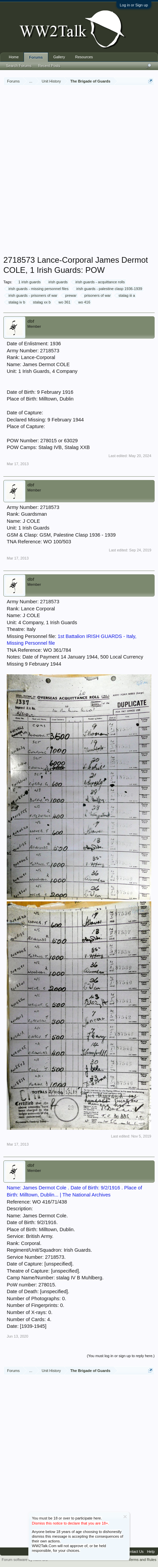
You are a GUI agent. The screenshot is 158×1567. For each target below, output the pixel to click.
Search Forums (18, 66)
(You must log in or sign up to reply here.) (121, 1356)
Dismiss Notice (125, 1516)
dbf (30, 321)
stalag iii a (125, 295)
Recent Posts (49, 66)
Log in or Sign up (134, 5)
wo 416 (83, 302)
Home (14, 57)
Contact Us (134, 1551)
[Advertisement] (79, 171)
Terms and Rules (142, 1560)
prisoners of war (96, 295)
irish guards (57, 282)
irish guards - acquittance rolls (99, 282)
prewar (70, 295)
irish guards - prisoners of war (31, 295)
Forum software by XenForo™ (26, 1560)
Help (151, 1551)
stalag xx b (41, 302)
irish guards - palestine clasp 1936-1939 (108, 289)
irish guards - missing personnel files (37, 289)
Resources (84, 57)
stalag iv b (15, 302)
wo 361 (63, 302)
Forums (36, 57)
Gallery (59, 57)
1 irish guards (28, 282)
